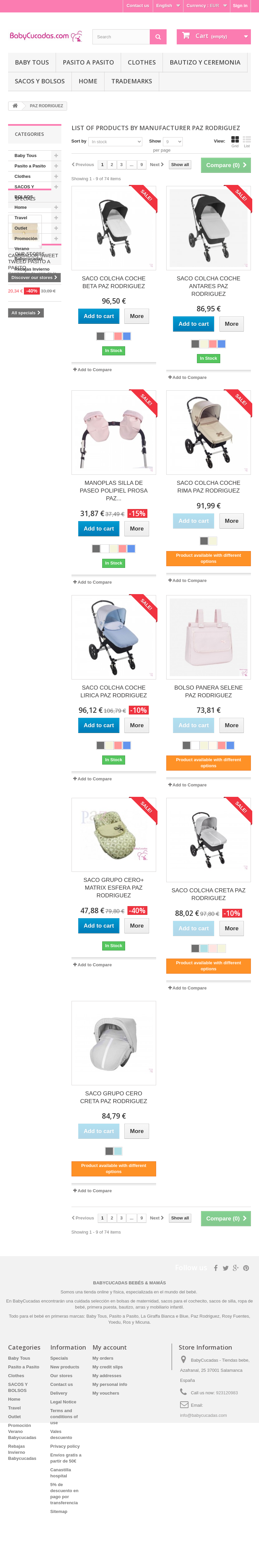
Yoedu (114, 1322)
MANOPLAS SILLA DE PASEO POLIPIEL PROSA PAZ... (114, 491)
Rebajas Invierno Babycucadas (32, 274)
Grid (235, 142)
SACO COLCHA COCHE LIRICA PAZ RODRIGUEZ (114, 692)
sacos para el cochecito (184, 1301)
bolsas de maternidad (138, 1301)
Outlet (21, 228)
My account (109, 1347)
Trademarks (131, 81)
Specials (25, 305)
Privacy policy (65, 1446)
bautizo (126, 1307)
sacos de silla (222, 1301)
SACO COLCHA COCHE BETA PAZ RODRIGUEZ (114, 282)
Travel (21, 217)
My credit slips (107, 1366)
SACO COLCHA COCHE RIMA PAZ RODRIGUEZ (208, 487)
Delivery (58, 1393)
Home (88, 81)
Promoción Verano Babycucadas (29, 248)
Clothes (142, 62)
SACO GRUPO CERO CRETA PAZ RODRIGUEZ (113, 1097)
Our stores (30, 443)
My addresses (106, 1375)
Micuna (142, 1322)
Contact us (137, 5)
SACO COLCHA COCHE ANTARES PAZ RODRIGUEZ (208, 286)
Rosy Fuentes (235, 1316)
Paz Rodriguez (205, 1316)
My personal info (109, 1384)
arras (141, 1307)
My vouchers (105, 1393)
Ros (127, 1322)
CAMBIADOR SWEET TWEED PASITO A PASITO (33, 368)
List (247, 142)
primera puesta (102, 1307)
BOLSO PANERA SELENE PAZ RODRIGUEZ (208, 692)
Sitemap (58, 1511)
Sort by (79, 141)
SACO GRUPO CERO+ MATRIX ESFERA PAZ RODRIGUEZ (114, 888)
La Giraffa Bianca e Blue (165, 1316)
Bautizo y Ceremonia (205, 62)
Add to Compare (95, 369)
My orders (102, 1358)
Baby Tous (32, 62)
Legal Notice (63, 1401)
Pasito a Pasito (88, 62)
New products (64, 1366)
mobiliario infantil (166, 1307)
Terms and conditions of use (64, 1416)
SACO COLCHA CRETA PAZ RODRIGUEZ (209, 894)
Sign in (240, 5)
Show (155, 141)
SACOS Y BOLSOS (40, 81)
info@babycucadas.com (203, 1415)
